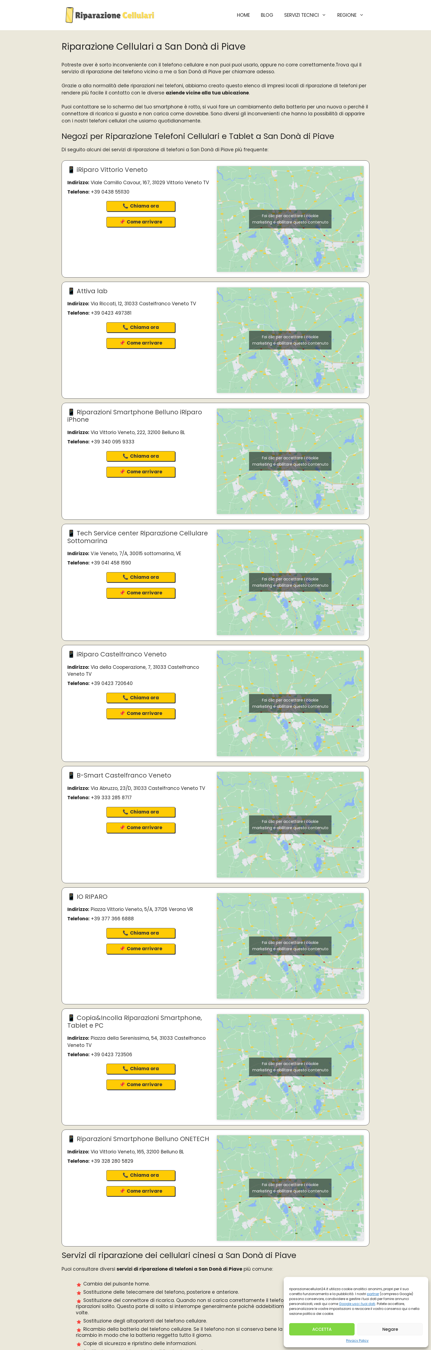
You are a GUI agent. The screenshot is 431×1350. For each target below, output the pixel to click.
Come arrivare (144, 222)
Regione (353, 15)
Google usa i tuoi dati (357, 1303)
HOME (243, 15)
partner (373, 1294)
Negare (390, 1329)
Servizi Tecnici (308, 15)
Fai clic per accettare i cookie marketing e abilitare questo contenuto (290, 219)
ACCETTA (321, 1329)
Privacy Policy (357, 1340)
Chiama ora (144, 206)
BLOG (267, 15)
